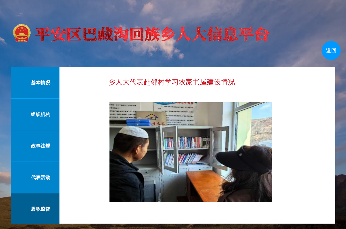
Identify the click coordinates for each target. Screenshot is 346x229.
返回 (331, 50)
